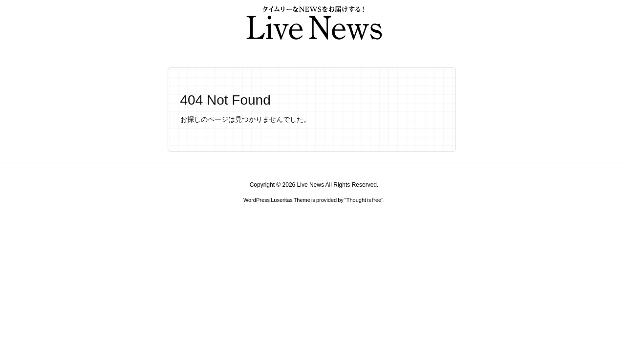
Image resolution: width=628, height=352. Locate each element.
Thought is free (363, 200)
